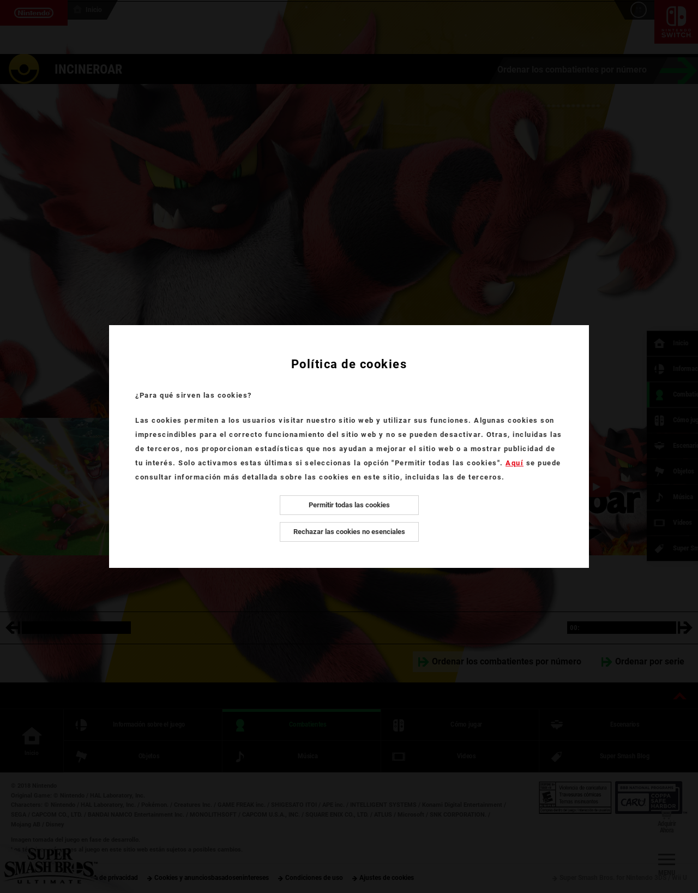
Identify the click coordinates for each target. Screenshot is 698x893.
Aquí (515, 463)
